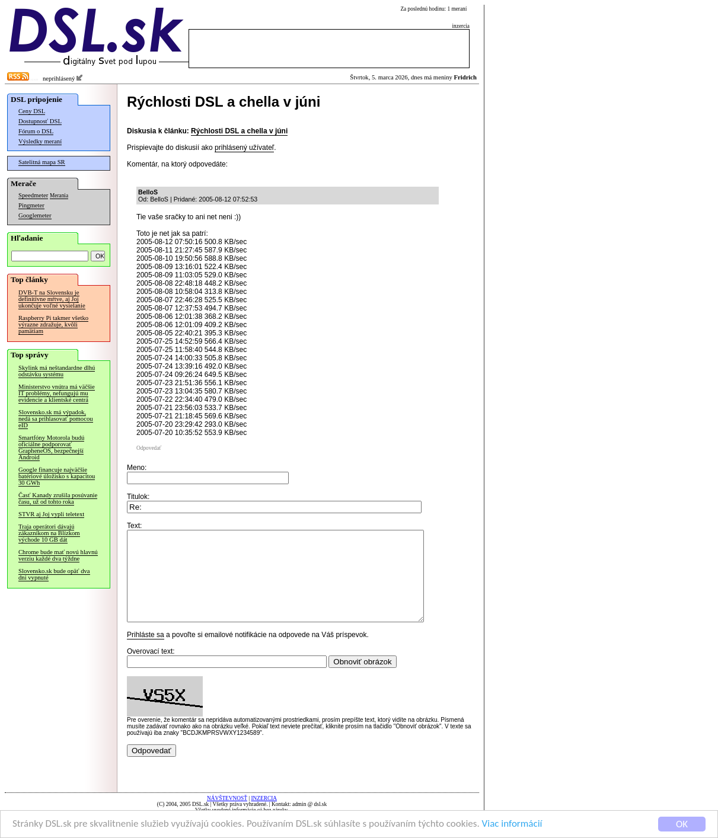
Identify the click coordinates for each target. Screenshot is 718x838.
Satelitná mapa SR (41, 162)
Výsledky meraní (40, 141)
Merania (59, 196)
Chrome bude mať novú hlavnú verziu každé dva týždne (58, 555)
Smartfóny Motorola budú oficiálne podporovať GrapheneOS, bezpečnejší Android (51, 447)
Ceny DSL (31, 111)
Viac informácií (512, 824)
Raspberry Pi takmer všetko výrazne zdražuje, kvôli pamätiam (53, 324)
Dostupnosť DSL (40, 121)
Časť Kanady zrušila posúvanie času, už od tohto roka (57, 498)
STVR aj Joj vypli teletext (51, 514)
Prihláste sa (145, 652)
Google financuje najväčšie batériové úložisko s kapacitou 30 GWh (56, 476)
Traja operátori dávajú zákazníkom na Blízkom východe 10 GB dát (49, 533)
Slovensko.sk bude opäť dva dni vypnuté (54, 574)
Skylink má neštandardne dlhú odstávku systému (56, 371)
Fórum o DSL (35, 131)
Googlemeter (35, 215)
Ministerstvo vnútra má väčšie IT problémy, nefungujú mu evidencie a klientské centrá (56, 393)
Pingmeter (31, 205)
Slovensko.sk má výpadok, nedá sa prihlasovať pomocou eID (55, 418)
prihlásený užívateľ (244, 147)
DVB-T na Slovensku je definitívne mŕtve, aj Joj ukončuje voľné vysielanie (51, 299)
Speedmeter (33, 195)
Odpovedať (148, 448)
